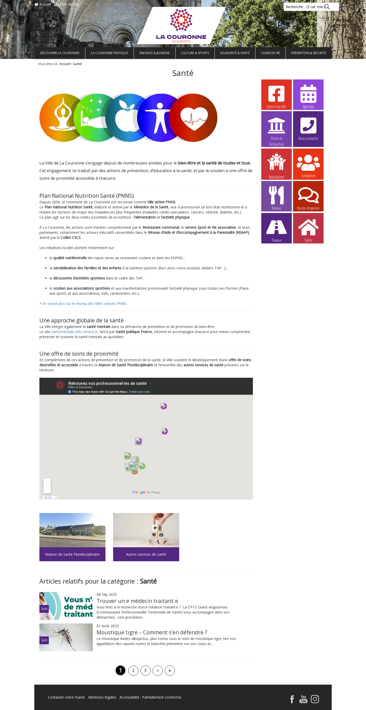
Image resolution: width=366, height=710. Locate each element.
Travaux (276, 230)
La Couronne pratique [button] (109, 53)
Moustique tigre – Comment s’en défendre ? (152, 632)
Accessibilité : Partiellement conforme (150, 697)
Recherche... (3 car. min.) (297, 6)
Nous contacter (308, 128)
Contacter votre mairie (66, 697)
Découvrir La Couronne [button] (59, 53)
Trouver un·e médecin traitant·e (137, 600)
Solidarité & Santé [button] (235, 53)
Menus (276, 198)
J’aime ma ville (276, 96)
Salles (308, 230)
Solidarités (308, 165)
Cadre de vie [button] (270, 53)
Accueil (42, 4)
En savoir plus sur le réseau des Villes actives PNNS (84, 303)
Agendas (308, 96)
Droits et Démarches (276, 128)
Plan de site (66, 4)
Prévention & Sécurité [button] (308, 53)
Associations (276, 166)
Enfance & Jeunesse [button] (155, 53)
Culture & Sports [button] (195, 53)
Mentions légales (102, 697)
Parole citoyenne (308, 198)
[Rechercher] (326, 7)
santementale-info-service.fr (74, 331)
